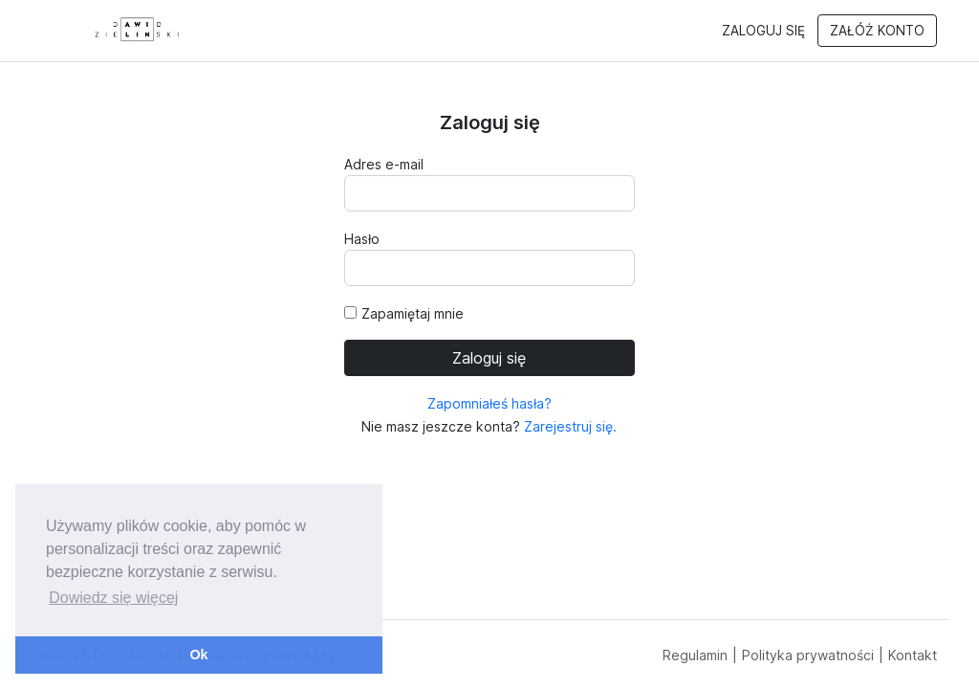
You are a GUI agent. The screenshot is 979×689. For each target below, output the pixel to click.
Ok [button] (198, 654)
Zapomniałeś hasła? (489, 403)
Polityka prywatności (808, 655)
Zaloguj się (763, 30)
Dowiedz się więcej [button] (113, 597)
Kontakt (912, 655)
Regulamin (695, 655)
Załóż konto (877, 30)
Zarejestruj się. (568, 426)
